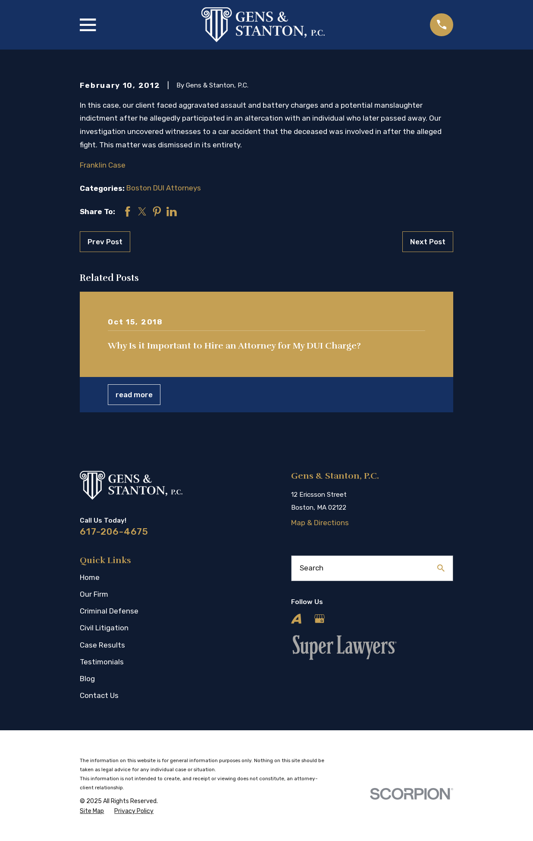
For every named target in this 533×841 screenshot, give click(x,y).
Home (90, 577)
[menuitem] (92, 811)
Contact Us (99, 695)
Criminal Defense (109, 611)
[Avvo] (296, 619)
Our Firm (94, 594)
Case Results (102, 645)
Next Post (427, 241)
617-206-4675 (114, 531)
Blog (87, 678)
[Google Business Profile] (319, 619)
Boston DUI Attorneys (163, 188)
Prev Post (105, 241)
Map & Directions (320, 522)
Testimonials (102, 661)
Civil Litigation (104, 627)
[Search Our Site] (441, 568)
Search (311, 568)
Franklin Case (102, 165)
